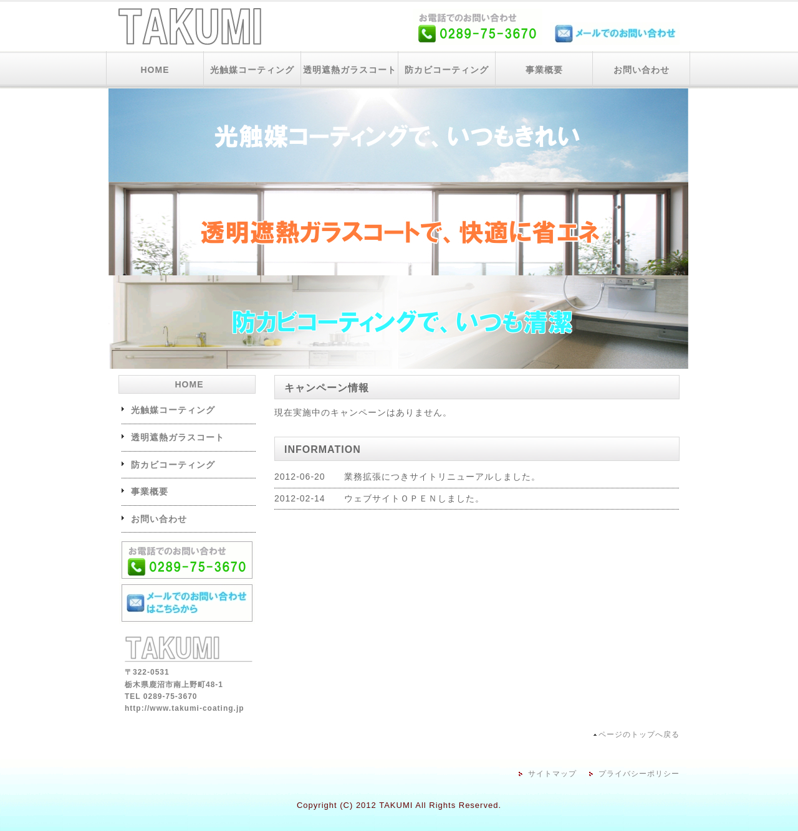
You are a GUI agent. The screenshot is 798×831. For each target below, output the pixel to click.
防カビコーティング (447, 70)
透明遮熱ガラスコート (350, 70)
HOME (155, 70)
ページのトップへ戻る (639, 734)
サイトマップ (552, 773)
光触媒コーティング (252, 70)
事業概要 (544, 70)
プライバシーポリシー (639, 773)
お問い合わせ (641, 70)
